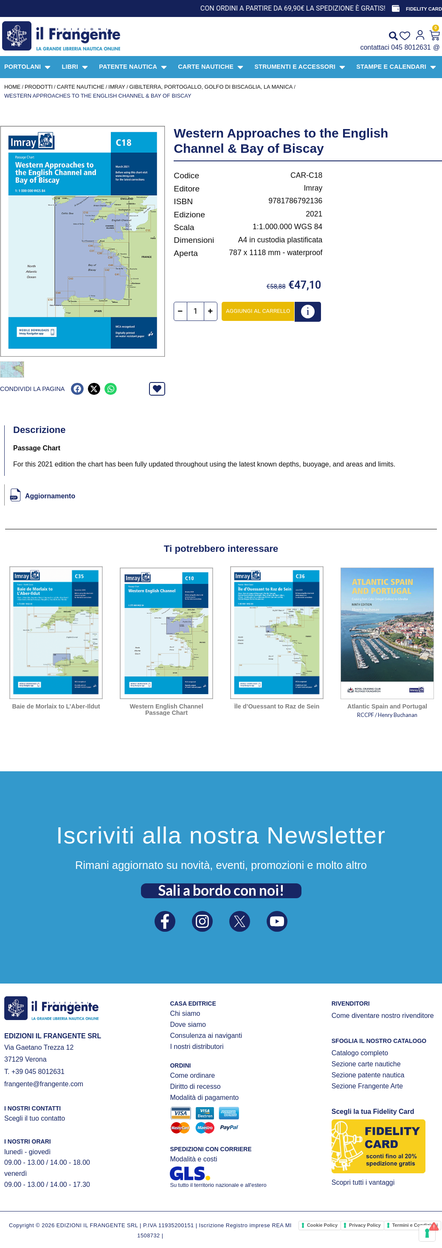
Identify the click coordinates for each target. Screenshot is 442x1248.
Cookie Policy (322, 1224)
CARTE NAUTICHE (80, 87)
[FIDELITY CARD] (396, 8)
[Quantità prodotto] (195, 311)
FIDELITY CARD (424, 8)
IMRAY (116, 87)
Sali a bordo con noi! (221, 889)
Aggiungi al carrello (258, 310)
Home (12, 87)
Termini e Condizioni (415, 1224)
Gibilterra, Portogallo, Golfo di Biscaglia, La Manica (211, 87)
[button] (77, 388)
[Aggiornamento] (15, 494)
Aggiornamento (50, 495)
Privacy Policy (365, 1224)
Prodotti (39, 87)
